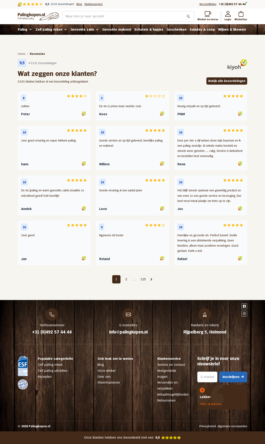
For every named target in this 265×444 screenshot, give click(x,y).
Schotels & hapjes (148, 29)
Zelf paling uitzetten (52, 371)
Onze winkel (107, 371)
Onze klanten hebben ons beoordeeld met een (132, 438)
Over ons (104, 377)
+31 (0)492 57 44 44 (232, 4)
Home (21, 53)
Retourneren (166, 400)
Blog (79, 4)
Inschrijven (233, 377)
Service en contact (171, 365)
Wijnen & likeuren (232, 29)
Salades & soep (202, 29)
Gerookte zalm (82, 29)
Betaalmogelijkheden (173, 394)
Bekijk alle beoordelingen (226, 81)
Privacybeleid (207, 426)
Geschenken (176, 29)
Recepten (45, 377)
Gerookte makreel (116, 29)
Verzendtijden (207, 4)
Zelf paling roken (49, 29)
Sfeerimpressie (109, 382)
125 (143, 279)
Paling (22, 29)
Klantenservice (93, 4)
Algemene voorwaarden (232, 426)
